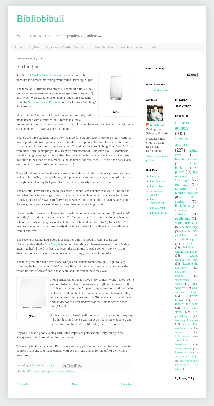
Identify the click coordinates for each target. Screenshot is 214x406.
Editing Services (102, 47)
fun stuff (182, 185)
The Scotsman (158, 186)
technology (190, 227)
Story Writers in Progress (44, 102)
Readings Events (131, 47)
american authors (181, 212)
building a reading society (186, 191)
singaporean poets (186, 356)
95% (28, 371)
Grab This (156, 90)
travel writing (183, 348)
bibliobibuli (157, 125)
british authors (186, 159)
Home (18, 47)
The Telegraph (158, 181)
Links (153, 47)
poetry (179, 172)
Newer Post (24, 384)
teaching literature (186, 320)
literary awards (181, 141)
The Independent (157, 201)
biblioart (180, 271)
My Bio (34, 47)
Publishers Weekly (156, 193)
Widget (165, 90)
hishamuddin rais (67, 371)
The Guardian (158, 207)
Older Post (127, 384)
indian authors (189, 243)
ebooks (179, 275)
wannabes (180, 332)
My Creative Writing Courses (65, 47)
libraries (187, 231)
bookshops (182, 206)
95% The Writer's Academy (47, 75)
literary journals (183, 352)
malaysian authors (184, 125)
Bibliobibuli (40, 18)
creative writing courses (45, 371)
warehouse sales (186, 223)
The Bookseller (158, 212)
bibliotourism (182, 336)
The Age (155, 176)
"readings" (182, 180)
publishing (182, 218)
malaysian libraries (189, 360)
